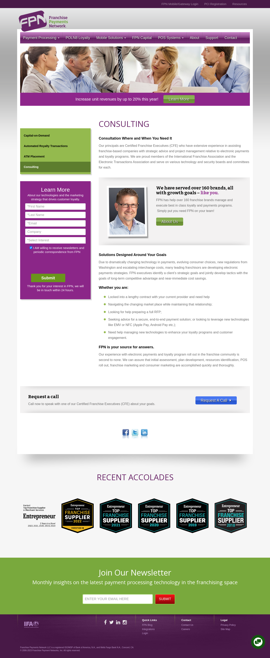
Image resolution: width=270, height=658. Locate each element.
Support (212, 38)
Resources (239, 4)
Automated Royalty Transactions (46, 146)
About (194, 38)
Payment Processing (41, 38)
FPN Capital (142, 38)
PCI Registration (215, 4)
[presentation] (55, 264)
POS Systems (171, 38)
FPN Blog (147, 625)
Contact (230, 38)
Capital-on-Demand (37, 135)
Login (145, 633)
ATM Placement (34, 156)
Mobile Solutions (111, 38)
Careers (185, 629)
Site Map (225, 629)
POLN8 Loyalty (78, 38)
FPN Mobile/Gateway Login (179, 4)
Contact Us (187, 625)
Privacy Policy (228, 625)
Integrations (148, 629)
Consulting (31, 167)
